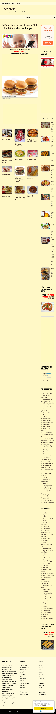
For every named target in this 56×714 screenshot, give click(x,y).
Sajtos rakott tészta (48, 608)
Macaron (45, 614)
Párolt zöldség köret (48, 573)
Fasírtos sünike (47, 405)
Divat (40, 670)
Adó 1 (40, 665)
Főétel (47, 377)
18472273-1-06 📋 (19, 52)
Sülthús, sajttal (47, 558)
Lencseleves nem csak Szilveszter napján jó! (47, 434)
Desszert (48, 379)
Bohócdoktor (23, 665)
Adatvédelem (11, 711)
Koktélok (22, 685)
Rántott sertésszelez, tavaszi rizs (46, 544)
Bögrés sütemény (47, 422)
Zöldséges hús (6, 196)
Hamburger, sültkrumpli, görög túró (20, 197)
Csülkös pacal (47, 521)
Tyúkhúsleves (46, 461)
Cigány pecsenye (52, 139)
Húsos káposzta (47, 556)
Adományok (23, 670)
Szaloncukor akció (48, 618)
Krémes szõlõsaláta (48, 403)
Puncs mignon (31, 160)
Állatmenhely (23, 692)
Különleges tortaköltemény (19, 145)
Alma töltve (46, 483)
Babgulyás (30, 196)
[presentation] (43, 118)
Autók (40, 687)
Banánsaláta (46, 424)
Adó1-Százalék (24, 694)
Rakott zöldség (19, 159)
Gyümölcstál (52, 269)
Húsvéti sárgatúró (48, 463)
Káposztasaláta (47, 548)
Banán (44, 616)
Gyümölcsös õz (47, 489)
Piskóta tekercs (6, 175)
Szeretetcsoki (42, 692)
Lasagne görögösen (48, 502)
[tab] (43, 118)
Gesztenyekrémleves (48, 393)
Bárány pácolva (47, 420)
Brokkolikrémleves (48, 407)
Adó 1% (22, 681)
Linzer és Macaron (48, 605)
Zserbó (45, 607)
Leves (47, 373)
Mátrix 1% (22, 676)
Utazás (22, 690)
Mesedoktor (23, 678)
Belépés (18, 3)
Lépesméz (45, 601)
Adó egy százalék (24, 683)
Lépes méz (52, 212)
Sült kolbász (52, 153)
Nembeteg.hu (23, 687)
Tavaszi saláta (47, 413)
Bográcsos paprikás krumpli (32, 140)
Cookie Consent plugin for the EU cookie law (43, 711)
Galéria (5, 25)
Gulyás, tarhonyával (48, 575)
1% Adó (41, 667)
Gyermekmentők (43, 690)
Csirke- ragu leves (48, 500)
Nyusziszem (46, 499)
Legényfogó (46, 477)
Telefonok (41, 685)
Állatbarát (41, 683)
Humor (40, 681)
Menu (28, 17)
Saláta (44, 554)
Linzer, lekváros (47, 612)
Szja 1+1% (41, 672)
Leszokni (22, 672)
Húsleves (30, 179)
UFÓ (40, 676)
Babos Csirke (46, 426)
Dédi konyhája (6, 139)
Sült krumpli (46, 589)
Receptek (8, 9)
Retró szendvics (52, 124)
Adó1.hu (41, 674)
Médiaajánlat (19, 711)
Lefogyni (22, 674)
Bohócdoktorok (43, 694)
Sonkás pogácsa (47, 485)
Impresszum (5, 711)
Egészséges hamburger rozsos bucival (20, 179)
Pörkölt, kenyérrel (52, 168)
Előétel (45, 375)
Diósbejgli (45, 591)
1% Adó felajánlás (24, 667)
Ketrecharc (41, 678)
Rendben (43, 708)
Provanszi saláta (47, 415)
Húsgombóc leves (48, 603)
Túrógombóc (52, 225)
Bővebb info (43, 705)
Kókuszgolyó (46, 610)
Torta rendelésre (47, 564)
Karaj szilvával (47, 487)
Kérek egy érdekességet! (48, 42)
